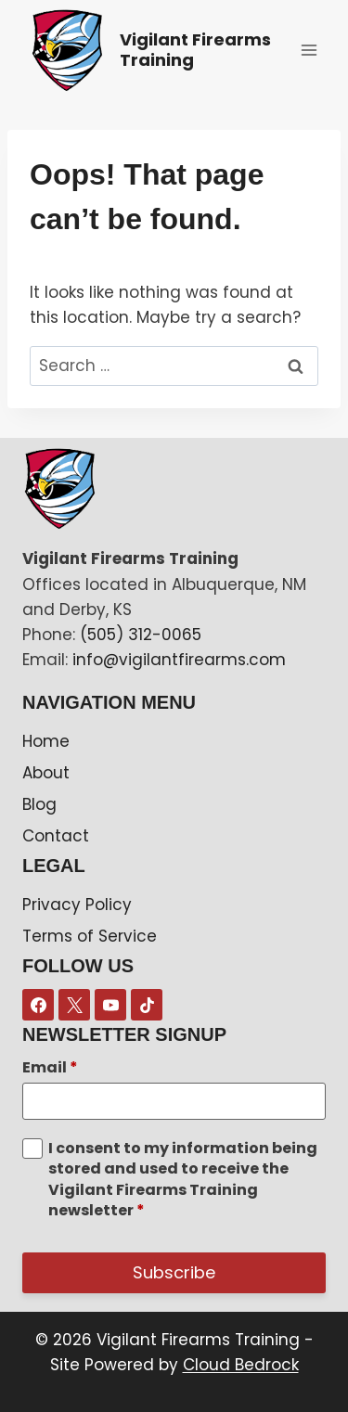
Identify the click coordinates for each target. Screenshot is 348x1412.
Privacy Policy (77, 904)
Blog (39, 804)
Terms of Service (89, 936)
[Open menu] (308, 49)
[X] (74, 1004)
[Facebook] (38, 1004)
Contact (55, 836)
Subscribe (174, 1272)
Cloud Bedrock (241, 1365)
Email (50, 1068)
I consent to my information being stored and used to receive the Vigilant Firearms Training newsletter (182, 1179)
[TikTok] (146, 1004)
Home (46, 741)
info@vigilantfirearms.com (179, 659)
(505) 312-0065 (140, 634)
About (46, 773)
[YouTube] (110, 1004)
